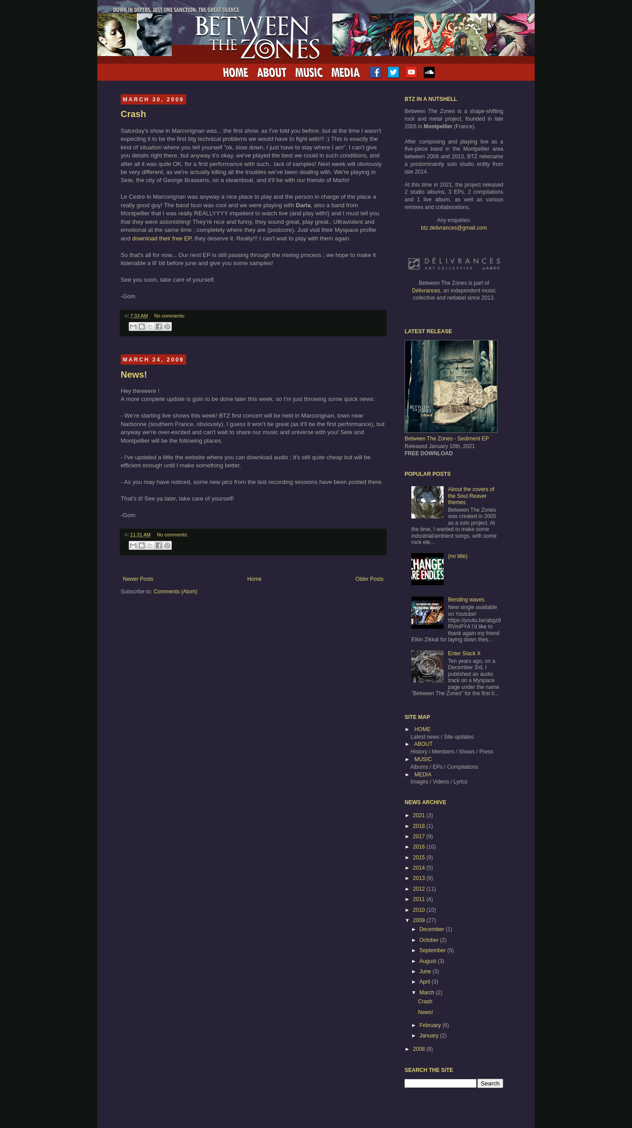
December (432, 929)
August (428, 961)
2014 (420, 868)
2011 (420, 899)
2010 (420, 910)
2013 (420, 878)
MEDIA (423, 774)
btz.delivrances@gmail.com (454, 228)
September (433, 950)
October (429, 940)
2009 (420, 920)
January (429, 1035)
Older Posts (369, 579)
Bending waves (466, 600)
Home (254, 579)
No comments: (170, 315)
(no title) (457, 556)
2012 (420, 889)
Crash (133, 114)
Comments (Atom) (175, 591)
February (430, 1025)
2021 (420, 815)
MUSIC (423, 759)
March (427, 992)
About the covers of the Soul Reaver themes (471, 495)
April (425, 982)
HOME (422, 729)
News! (134, 374)
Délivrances (426, 290)
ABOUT (423, 744)
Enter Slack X (464, 653)
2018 (420, 826)
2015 (420, 857)
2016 (420, 847)
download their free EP (162, 238)
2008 (420, 1049)
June (425, 971)
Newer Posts (138, 579)
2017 (420, 836)
